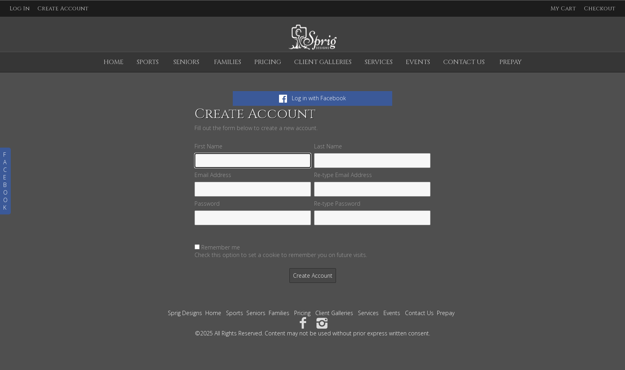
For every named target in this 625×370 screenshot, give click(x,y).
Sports (148, 62)
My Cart (564, 8)
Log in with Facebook (312, 98)
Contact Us (464, 62)
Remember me (220, 247)
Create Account (62, 8)
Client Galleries (323, 62)
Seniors (186, 62)
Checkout (599, 8)
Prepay (510, 62)
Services (379, 62)
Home (114, 62)
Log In (19, 8)
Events (418, 62)
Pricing (267, 62)
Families (227, 62)
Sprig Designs (185, 313)
